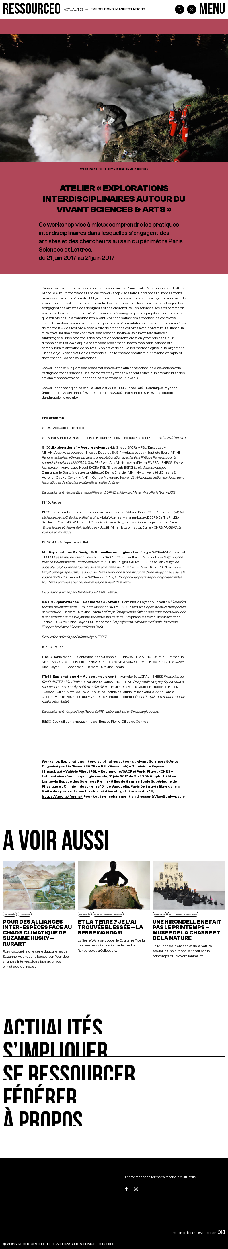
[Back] (191, 9)
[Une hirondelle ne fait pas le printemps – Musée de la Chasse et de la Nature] (189, 915)
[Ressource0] (32, 9)
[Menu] (212, 9)
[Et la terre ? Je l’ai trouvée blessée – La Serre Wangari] (114, 915)
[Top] (210, 1189)
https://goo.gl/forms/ (62, 796)
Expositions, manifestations (118, 9)
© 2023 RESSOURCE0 (23, 1244)
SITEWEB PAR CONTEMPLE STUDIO (80, 1244)
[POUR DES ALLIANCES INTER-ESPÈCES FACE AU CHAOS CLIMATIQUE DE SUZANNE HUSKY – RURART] (39, 915)
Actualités (73, 9)
